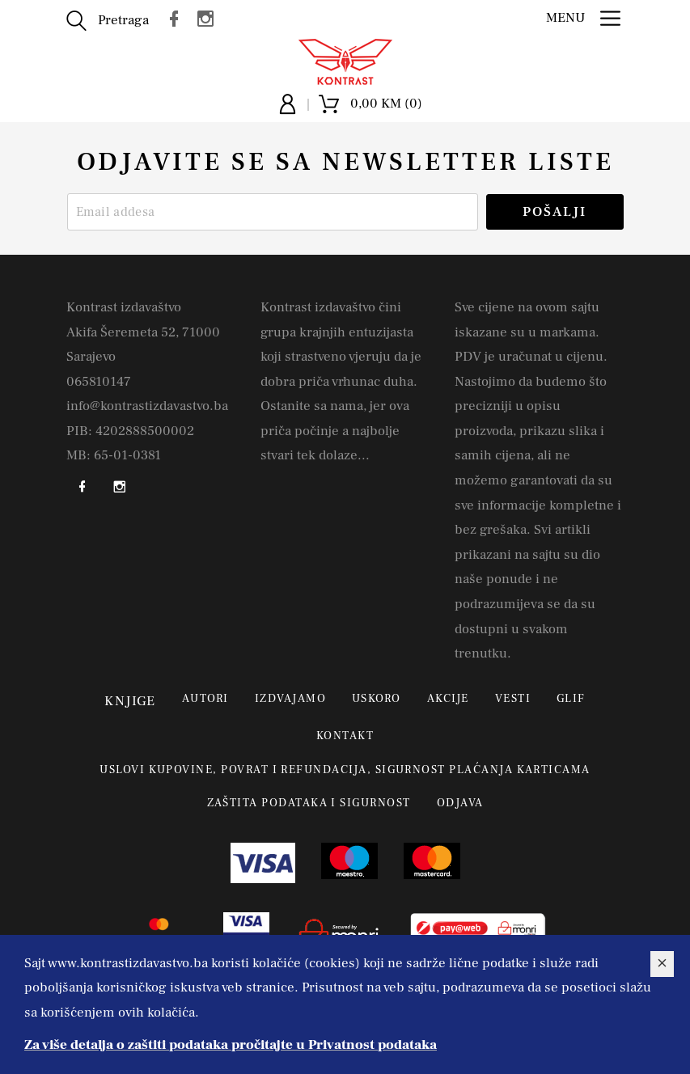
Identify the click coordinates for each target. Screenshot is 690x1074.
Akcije (448, 698)
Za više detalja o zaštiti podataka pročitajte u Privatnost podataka (230, 1045)
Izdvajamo (290, 698)
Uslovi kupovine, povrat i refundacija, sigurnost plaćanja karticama (345, 770)
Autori (205, 698)
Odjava (460, 803)
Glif (571, 698)
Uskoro (376, 698)
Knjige (130, 701)
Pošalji (554, 212)
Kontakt (345, 736)
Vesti (513, 698)
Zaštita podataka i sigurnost (309, 803)
